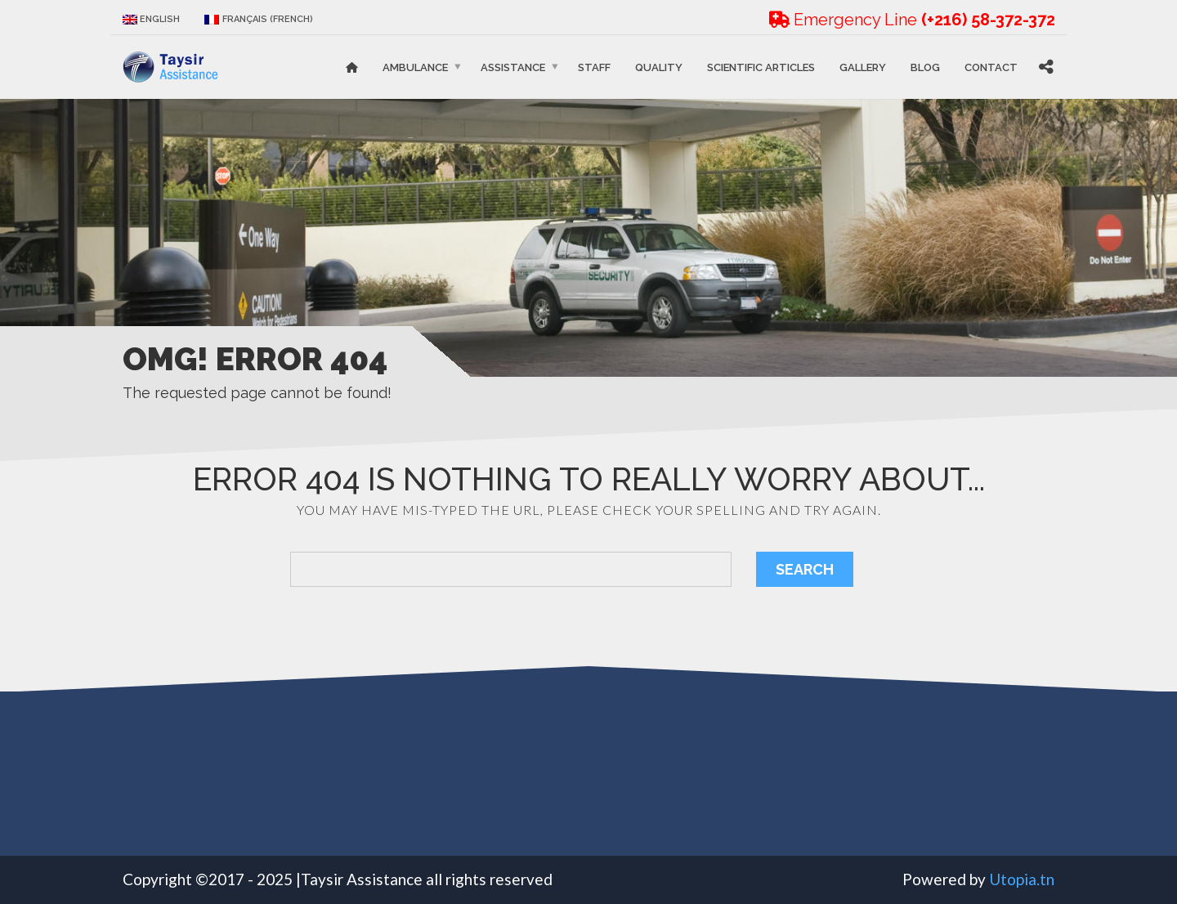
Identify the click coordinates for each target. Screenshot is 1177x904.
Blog (925, 66)
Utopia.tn (1021, 879)
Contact (991, 66)
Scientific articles (761, 66)
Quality (658, 66)
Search (805, 569)
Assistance (513, 66)
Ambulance (415, 66)
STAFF (594, 66)
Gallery (862, 66)
